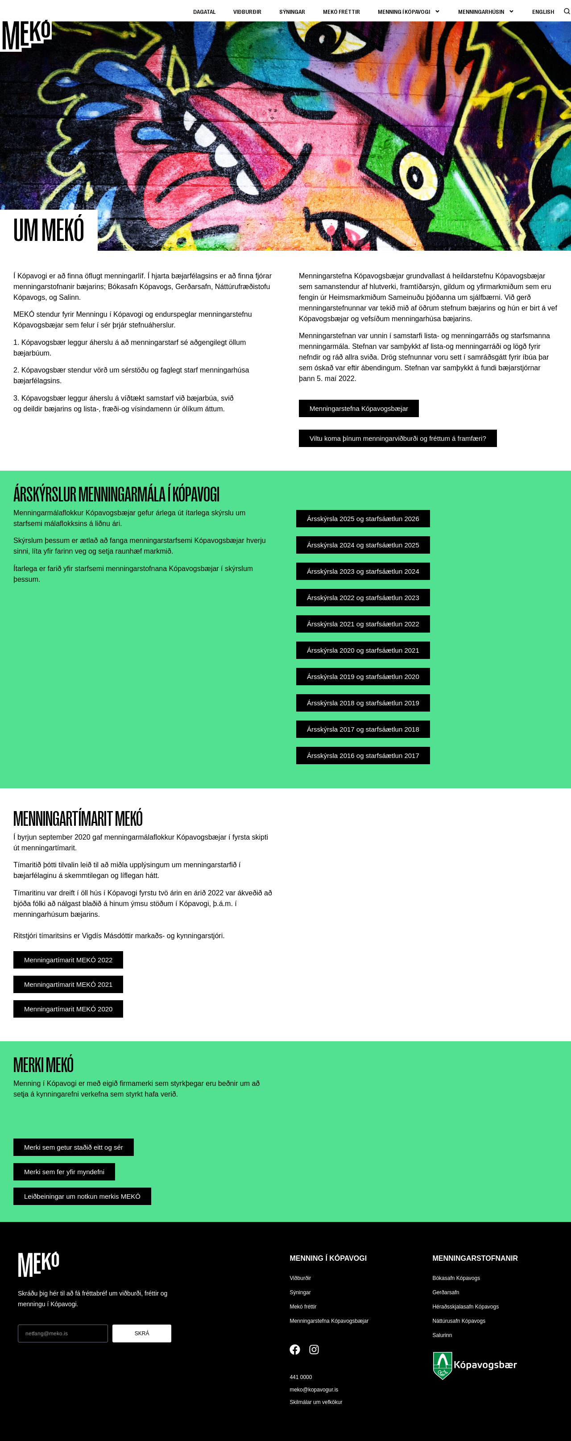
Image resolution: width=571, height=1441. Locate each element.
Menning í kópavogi (409, 11)
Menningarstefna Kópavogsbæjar (329, 1321)
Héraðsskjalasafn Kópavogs (465, 1307)
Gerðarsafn (445, 1292)
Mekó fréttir (341, 11)
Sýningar (292, 11)
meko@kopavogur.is (314, 1390)
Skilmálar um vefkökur (316, 1402)
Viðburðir (247, 11)
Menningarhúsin (486, 11)
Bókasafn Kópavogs (456, 1278)
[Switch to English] (543, 11)
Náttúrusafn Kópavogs (458, 1321)
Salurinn (442, 1335)
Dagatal (204, 11)
